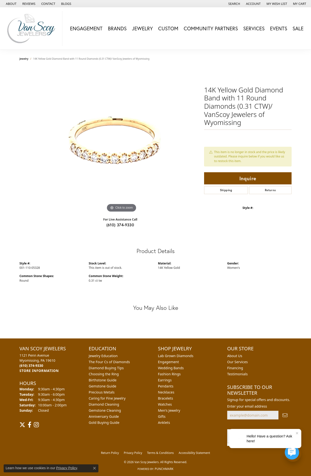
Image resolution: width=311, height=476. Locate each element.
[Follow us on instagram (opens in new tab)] (36, 425)
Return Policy (110, 453)
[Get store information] (39, 370)
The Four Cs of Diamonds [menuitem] (109, 362)
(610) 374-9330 (120, 224)
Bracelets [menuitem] (165, 398)
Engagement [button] (86, 28)
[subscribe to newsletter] (285, 415)
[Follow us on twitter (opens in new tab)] (22, 425)
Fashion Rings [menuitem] (169, 374)
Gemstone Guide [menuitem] (102, 386)
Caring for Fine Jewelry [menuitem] (107, 398)
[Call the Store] (31, 365)
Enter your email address (247, 406)
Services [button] (254, 28)
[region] (121, 140)
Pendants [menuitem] (165, 386)
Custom (168, 28)
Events (278, 28)
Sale (298, 28)
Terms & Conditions (160, 453)
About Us (234, 355)
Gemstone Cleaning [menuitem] (105, 410)
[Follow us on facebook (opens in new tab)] (29, 425)
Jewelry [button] (142, 28)
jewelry (23, 58)
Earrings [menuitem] (165, 380)
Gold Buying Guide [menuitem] (104, 422)
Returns (270, 190)
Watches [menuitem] (165, 404)
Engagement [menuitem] (168, 362)
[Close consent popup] (94, 468)
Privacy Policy (133, 453)
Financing (235, 368)
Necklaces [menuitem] (166, 392)
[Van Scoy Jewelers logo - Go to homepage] (32, 28)
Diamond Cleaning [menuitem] (104, 404)
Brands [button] (117, 28)
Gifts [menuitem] (161, 416)
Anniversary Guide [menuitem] (104, 416)
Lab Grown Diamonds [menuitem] (175, 355)
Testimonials (237, 374)
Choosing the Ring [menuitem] (104, 374)
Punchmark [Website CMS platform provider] (164, 469)
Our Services (237, 362)
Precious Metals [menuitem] (101, 392)
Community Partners (211, 28)
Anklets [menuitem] (164, 422)
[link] (11, 3)
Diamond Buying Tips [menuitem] (106, 368)
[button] (233, 3)
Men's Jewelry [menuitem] (169, 410)
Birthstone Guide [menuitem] (103, 380)
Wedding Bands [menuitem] (171, 368)
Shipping (226, 190)
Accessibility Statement (194, 453)
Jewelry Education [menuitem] (103, 355)
